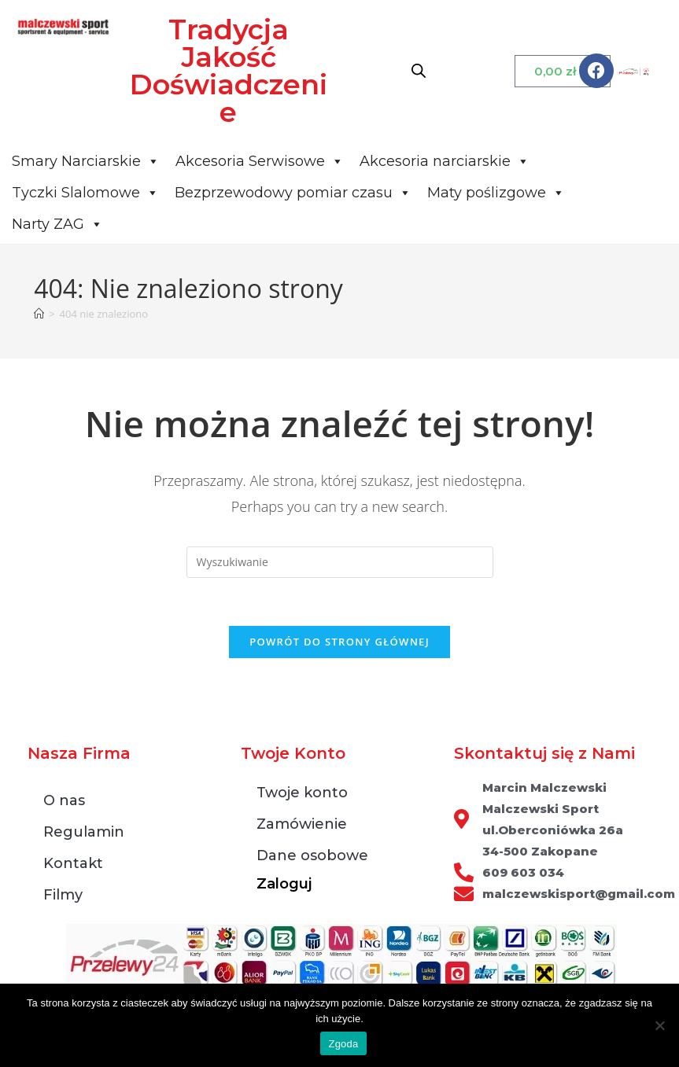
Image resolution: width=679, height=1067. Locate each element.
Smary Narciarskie (86, 161)
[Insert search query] (339, 562)
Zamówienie (301, 824)
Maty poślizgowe (496, 192)
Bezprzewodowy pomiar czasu (293, 192)
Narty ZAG (57, 224)
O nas (64, 800)
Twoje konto (302, 792)
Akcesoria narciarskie (445, 161)
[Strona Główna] (39, 314)
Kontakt (73, 863)
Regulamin (83, 832)
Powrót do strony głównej (339, 642)
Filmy (63, 894)
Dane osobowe (312, 855)
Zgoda (343, 1044)
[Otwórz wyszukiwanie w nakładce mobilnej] (418, 70)
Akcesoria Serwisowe (259, 161)
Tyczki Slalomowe (85, 192)
